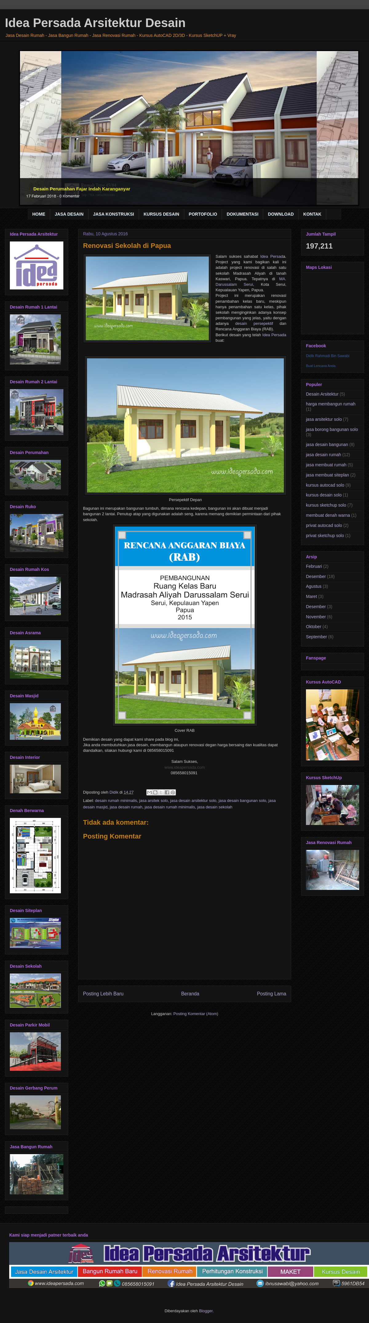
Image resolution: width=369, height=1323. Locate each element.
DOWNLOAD (281, 214)
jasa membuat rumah (326, 464)
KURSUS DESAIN (161, 214)
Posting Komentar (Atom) (195, 1013)
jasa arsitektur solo (324, 419)
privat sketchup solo (325, 535)
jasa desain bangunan (327, 444)
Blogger (205, 1311)
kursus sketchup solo (326, 505)
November (316, 616)
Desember (316, 576)
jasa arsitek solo (153, 800)
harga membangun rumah (330, 403)
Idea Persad (271, 256)
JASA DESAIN (69, 214)
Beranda (190, 993)
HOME (38, 214)
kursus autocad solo (325, 485)
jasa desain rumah (126, 807)
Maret (311, 596)
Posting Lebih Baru (103, 993)
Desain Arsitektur (322, 394)
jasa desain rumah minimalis (170, 807)
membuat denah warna (328, 515)
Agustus (314, 586)
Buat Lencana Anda (320, 366)
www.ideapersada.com (185, 767)
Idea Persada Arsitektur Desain (95, 23)
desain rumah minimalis (116, 800)
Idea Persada (274, 335)
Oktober (313, 626)
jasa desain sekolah (214, 807)
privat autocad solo (324, 525)
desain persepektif (254, 323)
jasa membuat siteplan (327, 474)
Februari (314, 566)
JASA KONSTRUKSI (113, 214)
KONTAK (312, 214)
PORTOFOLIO (203, 214)
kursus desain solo (324, 494)
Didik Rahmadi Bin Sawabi (327, 356)
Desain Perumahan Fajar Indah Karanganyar (82, 188)
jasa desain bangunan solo (242, 800)
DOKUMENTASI (242, 214)
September (316, 636)
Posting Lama (271, 993)
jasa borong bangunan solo (332, 429)
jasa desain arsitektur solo (193, 800)
